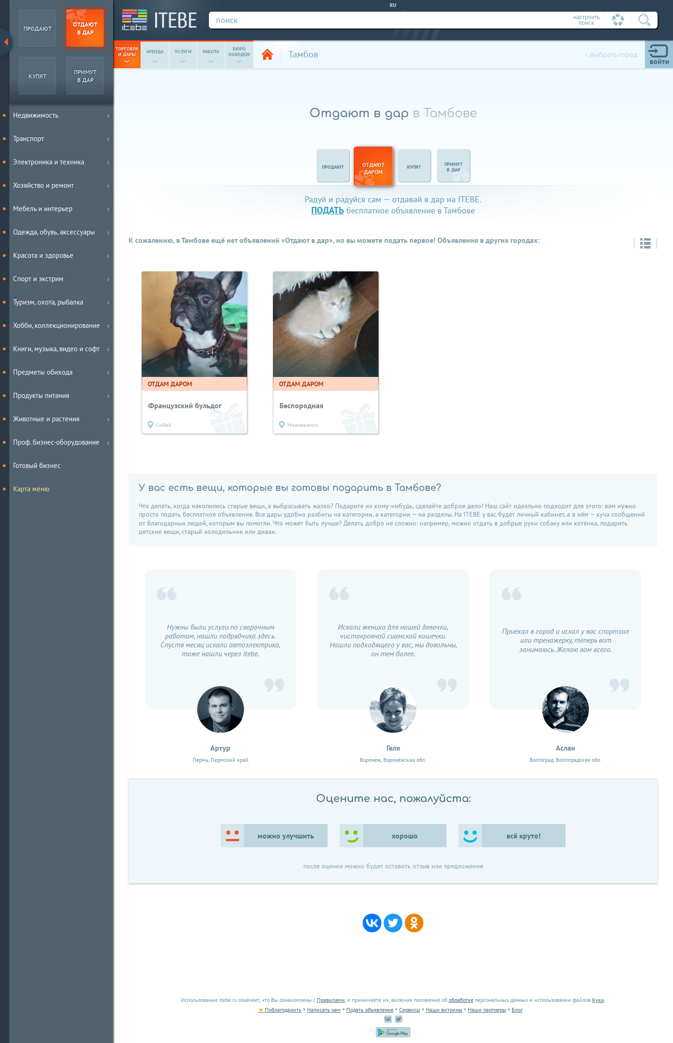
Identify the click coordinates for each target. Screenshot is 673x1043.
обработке (461, 999)
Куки (598, 999)
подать (327, 210)
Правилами (331, 999)
